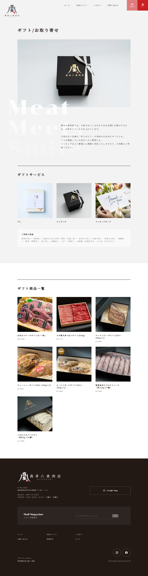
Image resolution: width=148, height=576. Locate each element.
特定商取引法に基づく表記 (26, 561)
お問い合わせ (112, 5)
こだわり (97, 5)
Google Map (112, 491)
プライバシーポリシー (24, 558)
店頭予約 (132, 6)
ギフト (143, 6)
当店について (81, 5)
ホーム (67, 5)
